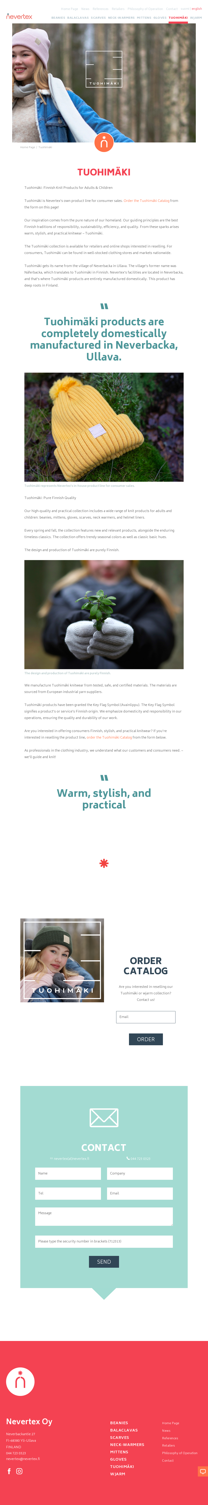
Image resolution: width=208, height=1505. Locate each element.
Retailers (118, 9)
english (197, 9)
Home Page (69, 9)
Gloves (160, 19)
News (85, 9)
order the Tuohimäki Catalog (109, 738)
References (101, 9)
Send (104, 1262)
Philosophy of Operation (145, 9)
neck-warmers (121, 19)
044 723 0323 (16, 1453)
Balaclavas (78, 19)
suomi (185, 9)
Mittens (144, 19)
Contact (172, 9)
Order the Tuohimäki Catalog (146, 201)
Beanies (58, 19)
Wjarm (196, 19)
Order (146, 1040)
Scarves (98, 19)
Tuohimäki (178, 19)
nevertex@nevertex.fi (23, 1459)
